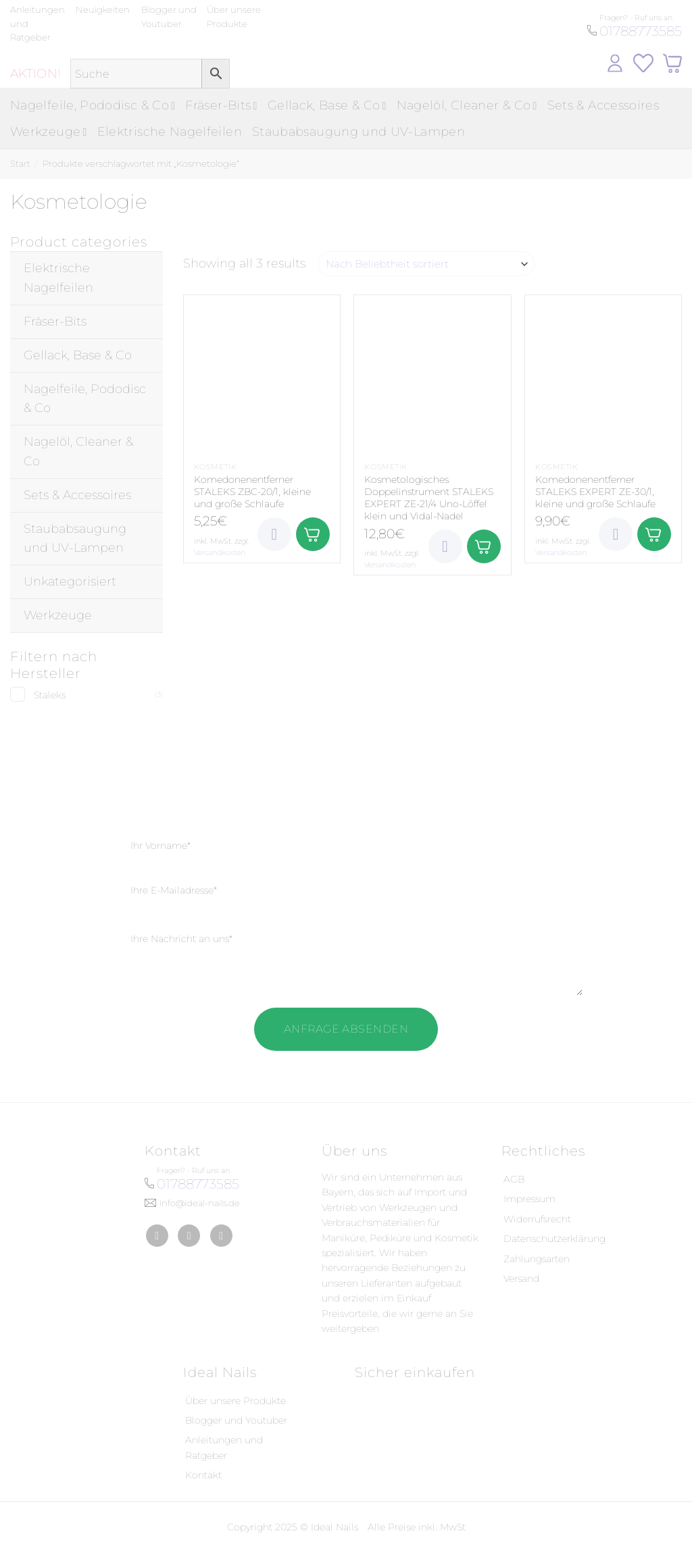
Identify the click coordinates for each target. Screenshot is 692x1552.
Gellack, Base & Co (327, 105)
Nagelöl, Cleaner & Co (467, 105)
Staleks (50, 695)
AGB (513, 1179)
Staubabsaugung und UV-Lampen (358, 131)
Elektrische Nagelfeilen (169, 131)
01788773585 (640, 31)
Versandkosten (219, 552)
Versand (521, 1278)
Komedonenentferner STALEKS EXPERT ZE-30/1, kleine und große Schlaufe (595, 491)
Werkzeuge (48, 131)
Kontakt (203, 1475)
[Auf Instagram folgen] (189, 1235)
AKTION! (35, 73)
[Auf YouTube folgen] (221, 1235)
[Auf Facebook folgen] (157, 1235)
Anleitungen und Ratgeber (224, 1447)
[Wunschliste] (274, 534)
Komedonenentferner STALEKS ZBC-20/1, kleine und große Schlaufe (252, 491)
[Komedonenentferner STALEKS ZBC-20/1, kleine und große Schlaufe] (262, 373)
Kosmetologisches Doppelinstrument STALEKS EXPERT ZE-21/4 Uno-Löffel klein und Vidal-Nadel (428, 498)
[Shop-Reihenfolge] (426, 264)
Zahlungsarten (536, 1259)
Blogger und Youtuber (236, 1420)
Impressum (529, 1199)
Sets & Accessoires (603, 105)
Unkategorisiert (70, 581)
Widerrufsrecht (537, 1219)
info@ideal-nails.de (199, 1202)
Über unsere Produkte (235, 1401)
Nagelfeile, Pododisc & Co (92, 105)
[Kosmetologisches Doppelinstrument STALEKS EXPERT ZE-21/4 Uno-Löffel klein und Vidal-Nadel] (432, 373)
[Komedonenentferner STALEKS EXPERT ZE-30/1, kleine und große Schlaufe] (603, 373)
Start (20, 163)
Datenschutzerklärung (554, 1239)
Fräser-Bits (221, 105)
